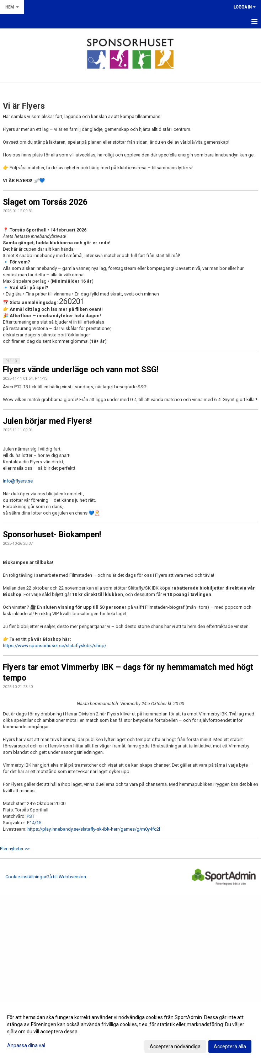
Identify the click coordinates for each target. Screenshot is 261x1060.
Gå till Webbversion (66, 876)
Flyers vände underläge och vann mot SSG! (80, 369)
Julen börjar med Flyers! (47, 421)
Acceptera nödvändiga (175, 1046)
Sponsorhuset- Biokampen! (52, 534)
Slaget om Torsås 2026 (45, 202)
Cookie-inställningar (25, 876)
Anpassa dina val (26, 1045)
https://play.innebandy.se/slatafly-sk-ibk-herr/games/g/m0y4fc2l (93, 829)
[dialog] (130, 1031)
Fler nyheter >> (15, 848)
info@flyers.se (18, 481)
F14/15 (34, 822)
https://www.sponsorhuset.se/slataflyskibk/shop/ (54, 645)
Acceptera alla (230, 1046)
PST (30, 816)
